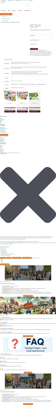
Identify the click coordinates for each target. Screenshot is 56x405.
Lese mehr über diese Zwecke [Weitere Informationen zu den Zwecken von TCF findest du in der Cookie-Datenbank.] (6, 255)
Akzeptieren (3, 257)
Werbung (1, 151)
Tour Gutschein (2, 129)
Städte (9, 10)
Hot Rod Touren (2, 139)
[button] (28, 195)
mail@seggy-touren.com (42, 84)
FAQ (0, 123)
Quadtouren (2, 137)
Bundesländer (3, 10)
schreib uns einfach (14, 369)
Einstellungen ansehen (17, 257)
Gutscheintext (32, 35)
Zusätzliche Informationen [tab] (8, 59)
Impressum (2, 149)
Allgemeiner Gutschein (3, 128)
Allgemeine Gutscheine (5, 317)
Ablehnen (9, 257)
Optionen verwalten (4, 251)
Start (30, 24)
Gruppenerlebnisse (3, 142)
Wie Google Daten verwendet (7, 243)
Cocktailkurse (2, 141)
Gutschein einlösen (3, 132)
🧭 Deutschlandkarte (6, 14)
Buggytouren (2, 140)
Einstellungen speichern (27, 257)
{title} (2, 259)
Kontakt (1, 145)
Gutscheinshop (2, 127)
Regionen (14, 10)
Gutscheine (20, 10)
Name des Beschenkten (34, 40)
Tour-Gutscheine (4, 322)
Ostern (33, 24)
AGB (1, 148)
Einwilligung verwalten (5, 264)
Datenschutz (2, 150)
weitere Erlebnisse (27, 10)
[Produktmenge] (32, 47)
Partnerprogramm (3, 124)
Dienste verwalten (4, 252)
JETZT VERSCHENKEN (9, 111)
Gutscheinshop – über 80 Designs (7, 328)
